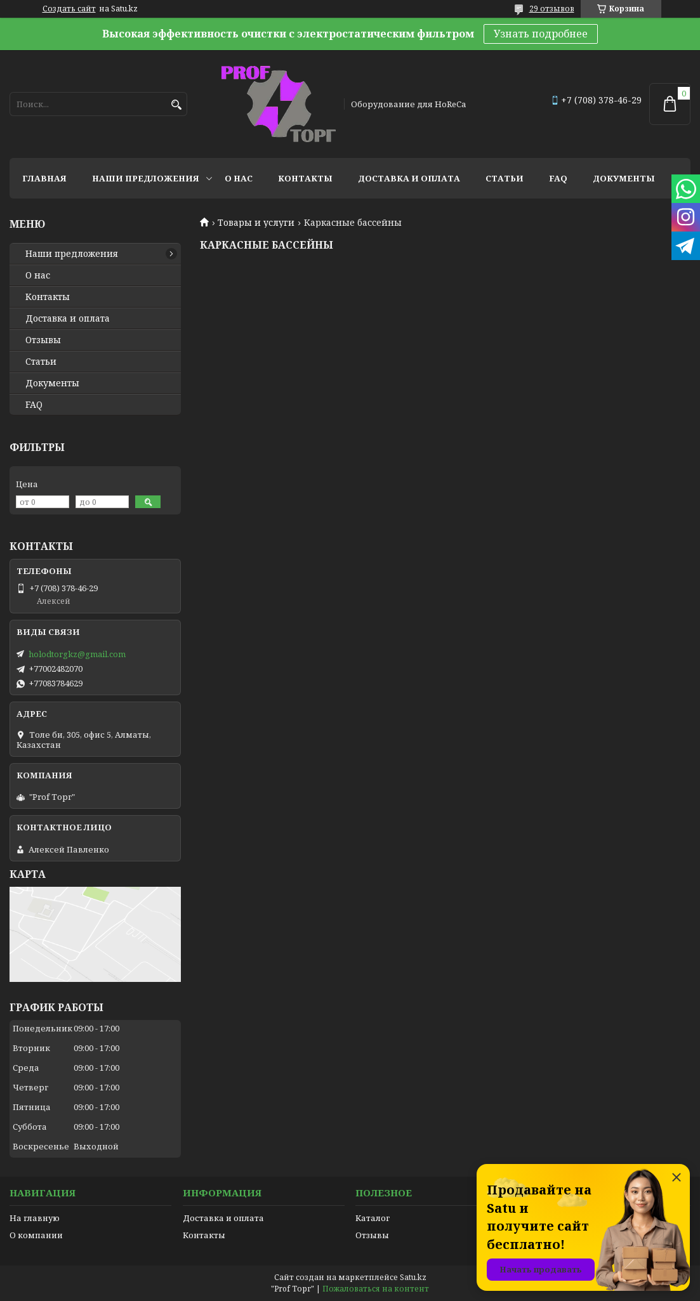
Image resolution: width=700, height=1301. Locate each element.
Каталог (372, 1218)
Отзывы (43, 340)
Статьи (504, 178)
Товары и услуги (256, 223)
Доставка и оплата (409, 178)
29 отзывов (551, 8)
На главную (35, 1218)
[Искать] (176, 105)
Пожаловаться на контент (375, 1288)
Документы (624, 178)
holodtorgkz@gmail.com (77, 654)
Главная (44, 178)
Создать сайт (69, 8)
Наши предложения (145, 178)
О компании (36, 1235)
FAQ (558, 178)
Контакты (305, 178)
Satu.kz (413, 1277)
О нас (239, 178)
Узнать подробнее (541, 34)
